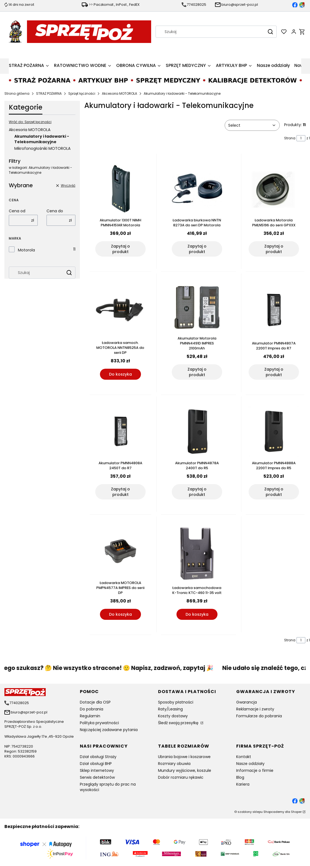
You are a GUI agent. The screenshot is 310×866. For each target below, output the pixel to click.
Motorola (26, 250)
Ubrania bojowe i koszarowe (184, 756)
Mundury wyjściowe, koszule (184, 770)
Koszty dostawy (173, 716)
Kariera (242, 784)
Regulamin (90, 716)
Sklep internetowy (97, 770)
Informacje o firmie (254, 770)
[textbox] (252, 125)
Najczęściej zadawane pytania (109, 729)
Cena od (17, 211)
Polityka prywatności (99, 723)
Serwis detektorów (97, 777)
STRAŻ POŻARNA (49, 93)
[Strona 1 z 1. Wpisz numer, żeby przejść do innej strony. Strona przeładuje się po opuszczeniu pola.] (301, 138)
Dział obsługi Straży (98, 756)
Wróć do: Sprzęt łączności (30, 122)
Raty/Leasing (170, 709)
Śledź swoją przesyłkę (179, 723)
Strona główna (16, 93)
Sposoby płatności (175, 702)
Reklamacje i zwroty (255, 709)
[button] (270, 31)
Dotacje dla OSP (95, 702)
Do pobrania (91, 709)
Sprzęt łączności (81, 93)
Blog (240, 777)
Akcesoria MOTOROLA (119, 93)
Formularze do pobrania (259, 716)
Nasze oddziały (250, 763)
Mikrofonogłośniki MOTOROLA (42, 148)
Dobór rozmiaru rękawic (180, 777)
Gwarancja (246, 702)
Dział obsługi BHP (96, 763)
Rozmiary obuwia (174, 763)
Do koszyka (120, 374)
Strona (289, 138)
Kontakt (243, 756)
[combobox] (209, 31)
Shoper (296, 812)
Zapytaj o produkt (120, 248)
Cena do (55, 211)
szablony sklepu (250, 812)
